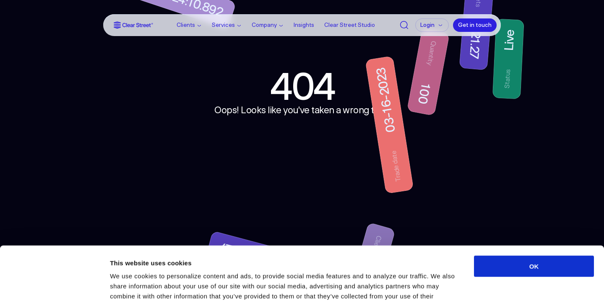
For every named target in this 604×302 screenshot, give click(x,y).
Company (264, 25)
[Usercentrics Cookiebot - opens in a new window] (54, 285)
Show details (440, 285)
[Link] (133, 25)
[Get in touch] (475, 25)
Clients (186, 25)
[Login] (432, 25)
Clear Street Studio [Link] (349, 25)
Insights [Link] (304, 25)
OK (534, 211)
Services (223, 25)
